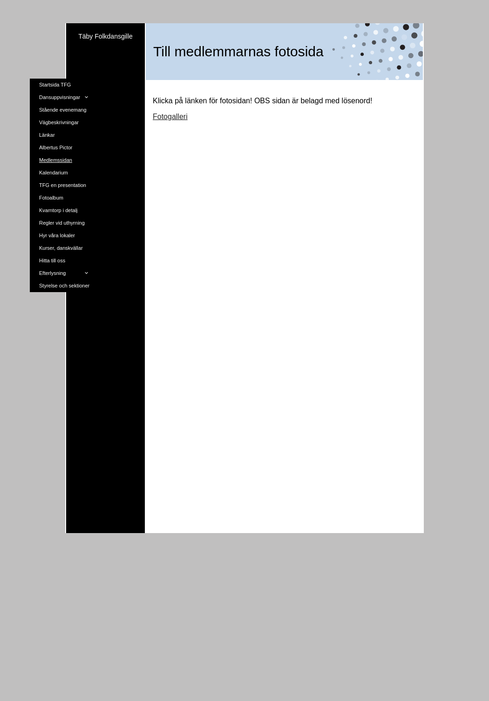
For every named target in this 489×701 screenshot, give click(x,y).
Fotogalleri (170, 116)
